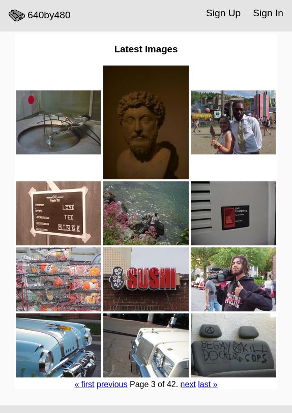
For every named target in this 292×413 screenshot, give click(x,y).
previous (112, 384)
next (188, 384)
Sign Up (223, 13)
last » (207, 384)
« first (84, 384)
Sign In (268, 13)
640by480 (40, 16)
